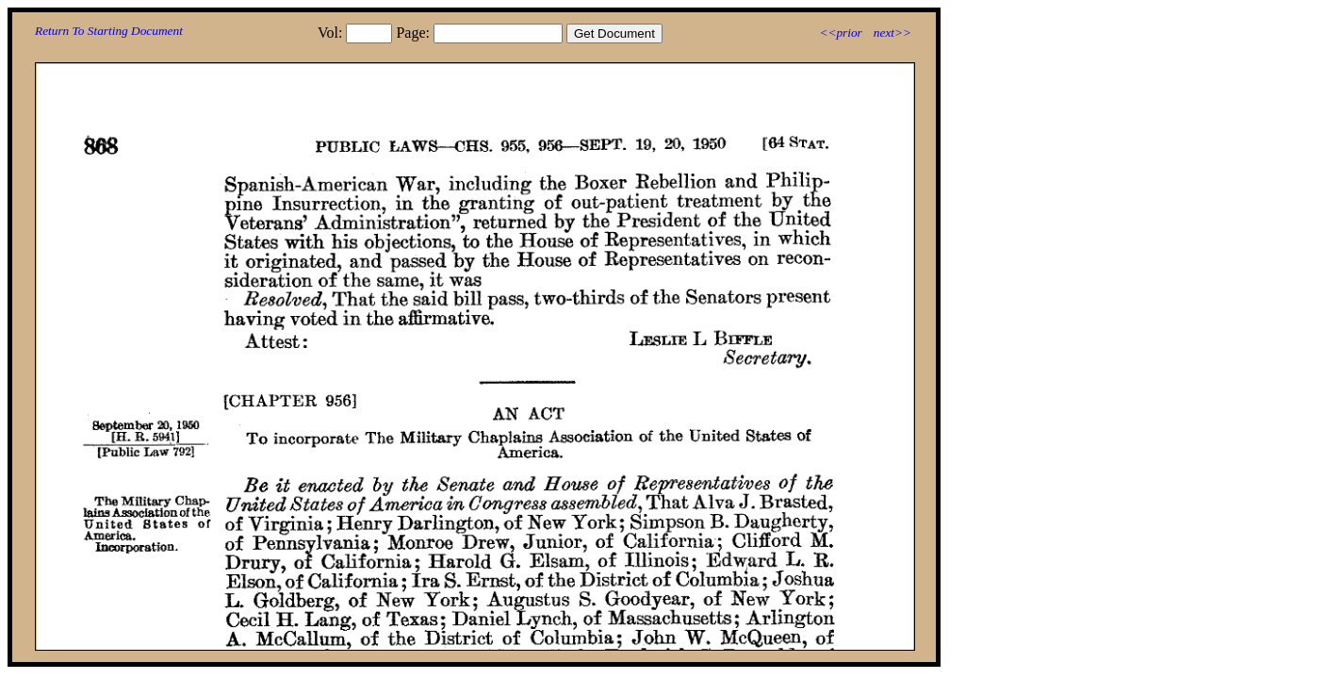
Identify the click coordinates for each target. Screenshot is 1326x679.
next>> (892, 32)
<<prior (840, 32)
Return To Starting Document (109, 31)
